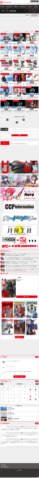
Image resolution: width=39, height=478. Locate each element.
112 (19, 123)
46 (18, 120)
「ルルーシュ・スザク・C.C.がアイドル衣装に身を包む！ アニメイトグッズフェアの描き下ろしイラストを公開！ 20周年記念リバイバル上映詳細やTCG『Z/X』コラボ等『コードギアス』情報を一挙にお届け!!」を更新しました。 (19, 443)
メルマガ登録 (34, 1)
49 (26, 120)
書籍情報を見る (18, 337)
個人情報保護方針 (6, 467)
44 (12, 120)
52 (34, 120)
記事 (22, 427)
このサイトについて (24, 3)
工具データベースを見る (19, 377)
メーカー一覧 (34, 15)
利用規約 (4, 465)
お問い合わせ (19, 3)
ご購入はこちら (26, 297)
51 (31, 120)
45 (15, 120)
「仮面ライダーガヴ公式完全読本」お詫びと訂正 (18, 144)
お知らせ (15, 3)
